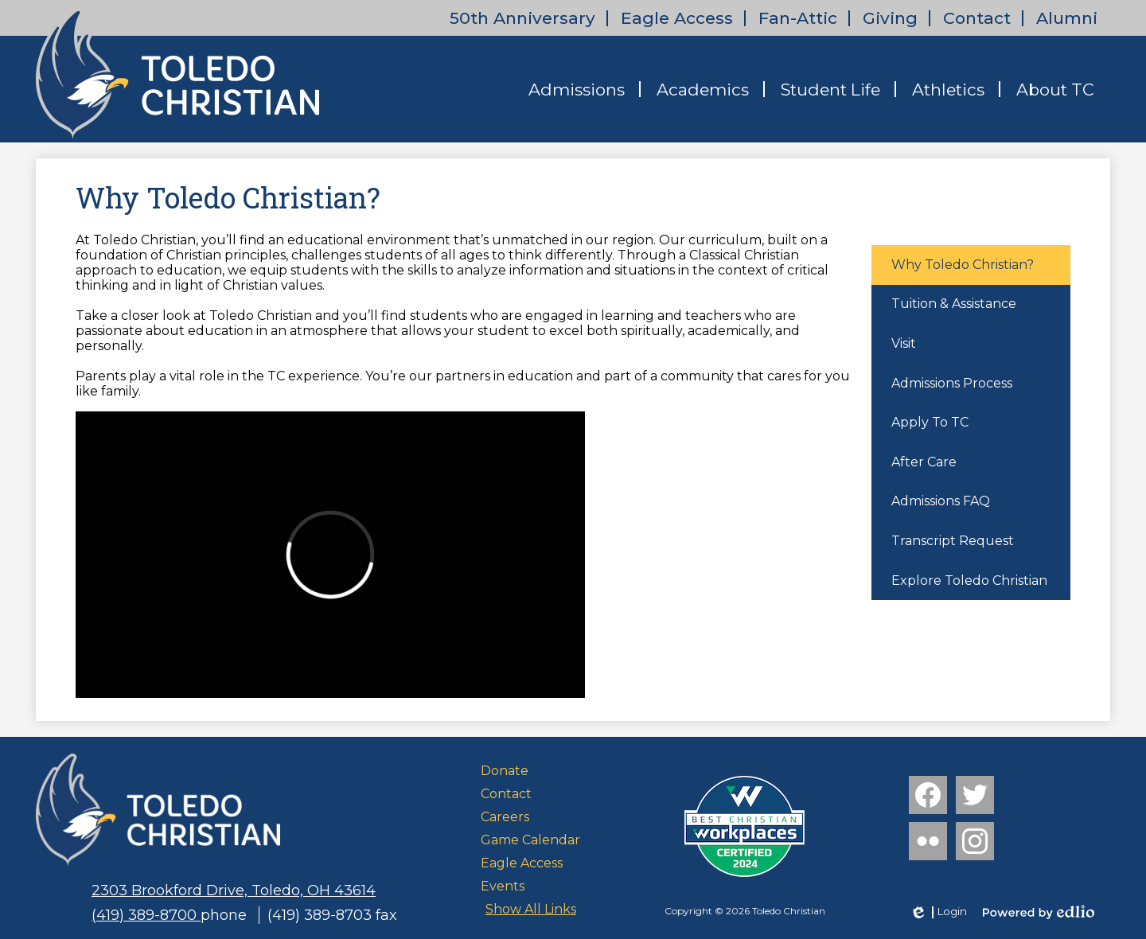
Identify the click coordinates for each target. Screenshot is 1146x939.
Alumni (1066, 18)
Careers (505, 816)
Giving (890, 18)
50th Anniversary (522, 18)
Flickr (926, 844)
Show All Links (530, 909)
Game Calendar (530, 839)
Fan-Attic (797, 18)
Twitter (975, 798)
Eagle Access (677, 18)
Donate (504, 770)
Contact (977, 18)
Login (938, 912)
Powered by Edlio (1038, 912)
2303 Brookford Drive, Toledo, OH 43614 (234, 890)
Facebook (928, 798)
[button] (577, 89)
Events (502, 886)
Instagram (975, 844)
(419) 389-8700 (146, 915)
